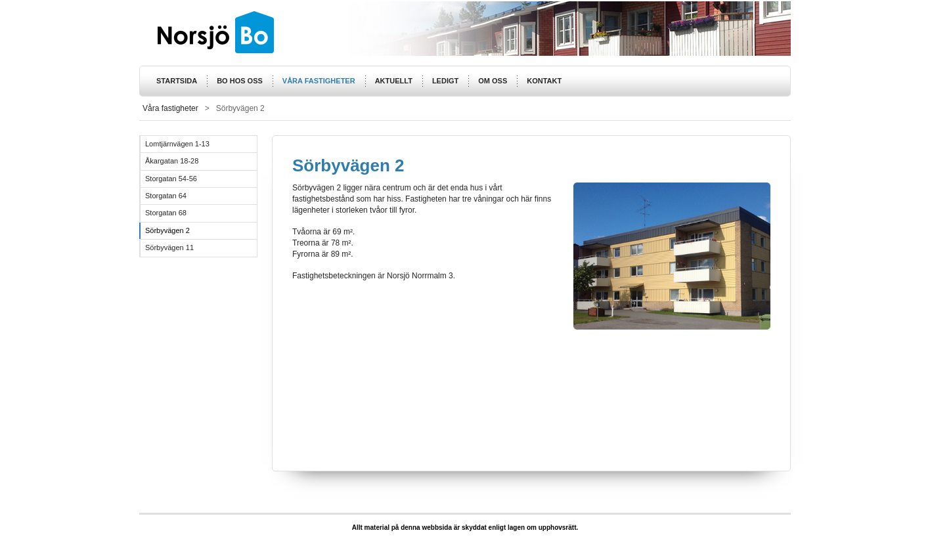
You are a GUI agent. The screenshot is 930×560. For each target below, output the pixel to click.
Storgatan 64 (166, 196)
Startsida (176, 81)
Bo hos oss (240, 81)
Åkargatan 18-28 (171, 161)
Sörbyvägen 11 (169, 247)
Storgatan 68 (166, 213)
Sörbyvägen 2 (167, 230)
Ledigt (445, 81)
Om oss (492, 81)
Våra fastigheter (318, 81)
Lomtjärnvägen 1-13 (177, 144)
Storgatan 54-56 (171, 179)
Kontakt (544, 81)
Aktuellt (393, 81)
